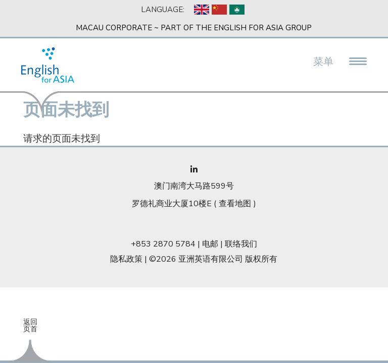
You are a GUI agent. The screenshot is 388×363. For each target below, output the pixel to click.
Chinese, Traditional (237, 10)
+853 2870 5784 (163, 244)
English (201, 10)
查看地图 (235, 203)
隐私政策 (126, 259)
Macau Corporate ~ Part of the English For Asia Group (194, 28)
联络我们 (241, 244)
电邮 (210, 244)
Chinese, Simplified (219, 10)
